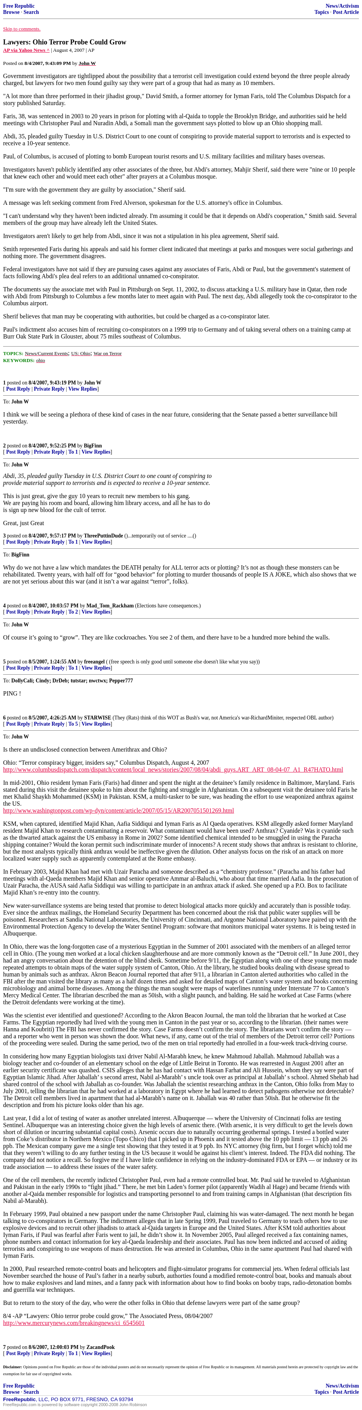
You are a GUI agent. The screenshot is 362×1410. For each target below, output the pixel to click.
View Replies (82, 389)
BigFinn (93, 446)
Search (31, 12)
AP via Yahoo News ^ (26, 50)
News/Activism (342, 6)
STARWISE (97, 718)
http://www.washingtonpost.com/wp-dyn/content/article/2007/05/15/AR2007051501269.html (118, 810)
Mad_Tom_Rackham (110, 606)
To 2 (73, 612)
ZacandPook (100, 1347)
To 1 (73, 452)
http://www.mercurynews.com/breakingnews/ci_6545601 (74, 1323)
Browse (11, 12)
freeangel (94, 662)
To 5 (73, 724)
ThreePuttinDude (103, 536)
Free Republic (19, 6)
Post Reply (18, 389)
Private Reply (49, 389)
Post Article (346, 12)
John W (92, 383)
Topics (322, 12)
